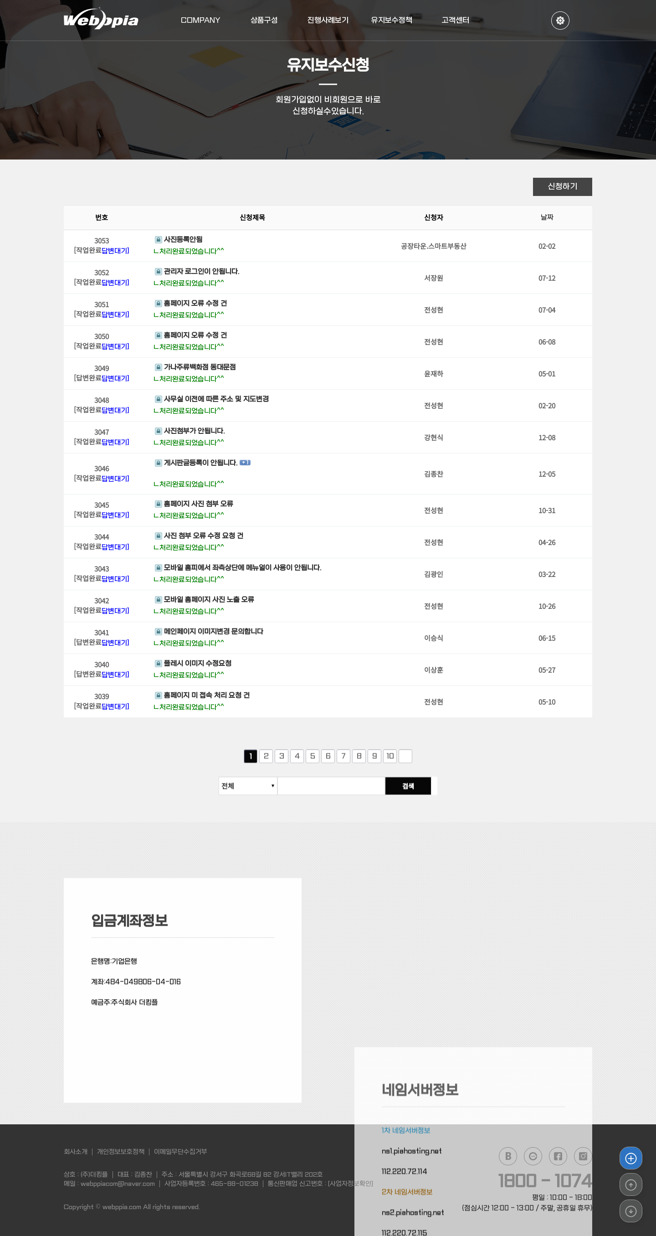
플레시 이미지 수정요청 (193, 665)
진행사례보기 (328, 20)
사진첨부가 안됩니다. (190, 432)
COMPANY (200, 20)
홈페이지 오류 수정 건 (191, 305)
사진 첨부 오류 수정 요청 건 (199, 537)
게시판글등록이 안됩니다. (196, 464)
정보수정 (560, 20)
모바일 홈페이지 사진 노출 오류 (204, 601)
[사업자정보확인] (350, 1183)
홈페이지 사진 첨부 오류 (194, 505)
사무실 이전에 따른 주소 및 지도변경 (212, 401)
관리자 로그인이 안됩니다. (197, 273)
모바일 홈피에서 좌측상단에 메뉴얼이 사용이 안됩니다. (238, 569)
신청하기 (562, 186)
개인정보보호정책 (120, 1151)
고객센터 (455, 20)
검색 (414, 792)
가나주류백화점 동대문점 (195, 369)
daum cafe (533, 1156)
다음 (405, 762)
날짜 (547, 219)
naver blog (508, 1156)
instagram (583, 1156)
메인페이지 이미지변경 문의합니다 (209, 633)
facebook (558, 1156)
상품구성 (264, 20)
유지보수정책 (391, 20)
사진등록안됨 (178, 241)
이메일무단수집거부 (180, 1151)
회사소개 (75, 1151)
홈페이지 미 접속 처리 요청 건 (202, 697)
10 (390, 762)
